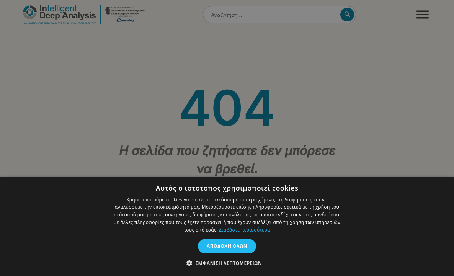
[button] (227, 263)
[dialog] (227, 138)
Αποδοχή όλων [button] (227, 246)
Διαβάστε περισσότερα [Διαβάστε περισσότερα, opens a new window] (244, 230)
